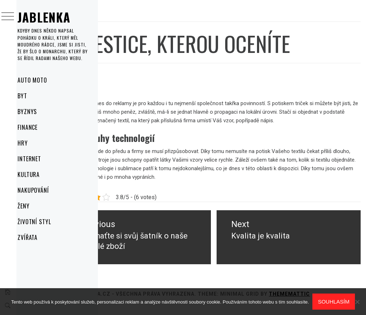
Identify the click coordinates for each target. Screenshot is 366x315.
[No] (357, 301)
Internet (39, 158)
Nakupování (43, 190)
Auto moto (42, 80)
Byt (31, 96)
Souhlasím (333, 302)
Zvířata (37, 237)
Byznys (36, 111)
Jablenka (53, 17)
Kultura (38, 174)
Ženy (33, 206)
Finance (37, 127)
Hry (32, 143)
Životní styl (44, 221)
